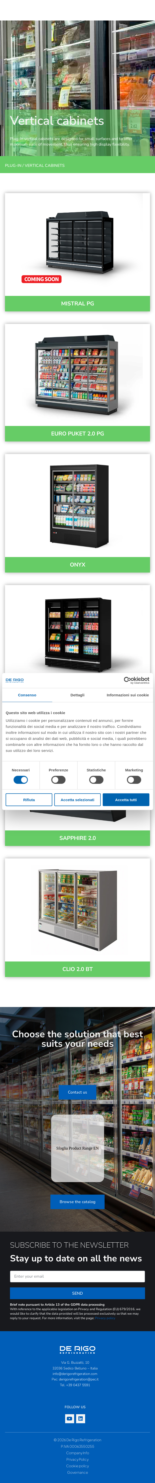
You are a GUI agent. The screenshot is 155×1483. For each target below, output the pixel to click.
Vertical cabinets (45, 165)
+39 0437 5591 (78, 1385)
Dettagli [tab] (78, 695)
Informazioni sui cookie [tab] (128, 695)
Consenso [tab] (27, 695)
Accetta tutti (126, 800)
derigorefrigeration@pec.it (79, 1379)
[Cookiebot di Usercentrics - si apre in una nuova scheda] (127, 680)
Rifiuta (29, 800)
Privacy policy (105, 1318)
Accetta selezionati (77, 800)
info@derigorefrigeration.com (75, 1373)
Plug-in (13, 165)
